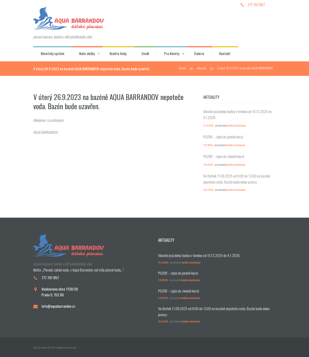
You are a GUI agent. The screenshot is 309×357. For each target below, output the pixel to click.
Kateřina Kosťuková (236, 125)
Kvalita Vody (118, 53)
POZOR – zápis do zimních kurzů (223, 156)
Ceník (145, 53)
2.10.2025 (208, 164)
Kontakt (225, 53)
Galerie (199, 53)
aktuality (201, 68)
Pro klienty (171, 53)
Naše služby (87, 53)
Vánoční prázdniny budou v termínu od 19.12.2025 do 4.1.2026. (199, 255)
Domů (182, 68)
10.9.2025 (208, 190)
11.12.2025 (208, 125)
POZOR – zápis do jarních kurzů (223, 136)
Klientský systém (52, 53)
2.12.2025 (208, 145)
